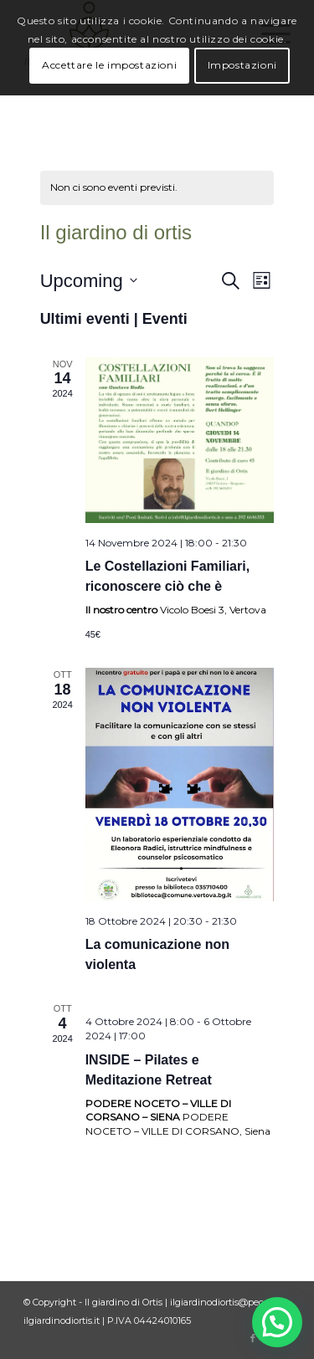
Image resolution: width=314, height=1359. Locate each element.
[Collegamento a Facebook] (252, 1338)
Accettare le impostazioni (109, 65)
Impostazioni (242, 65)
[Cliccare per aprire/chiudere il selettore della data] (88, 281)
